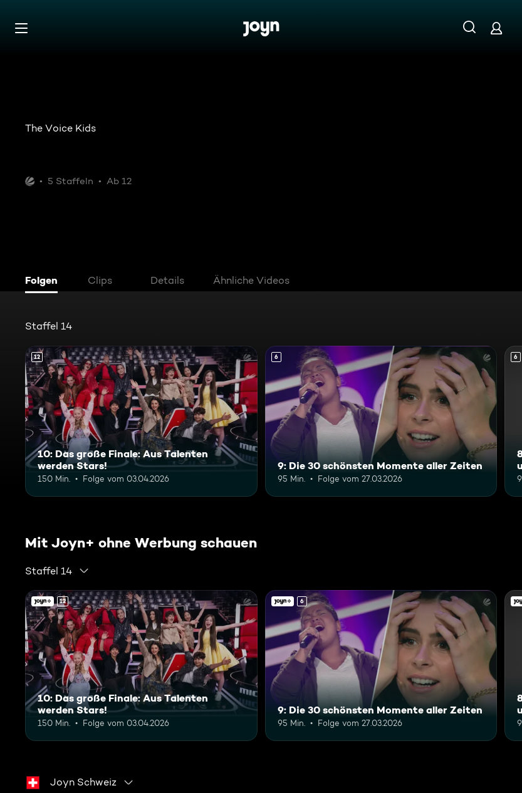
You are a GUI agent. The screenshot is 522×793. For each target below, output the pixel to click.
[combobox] (57, 571)
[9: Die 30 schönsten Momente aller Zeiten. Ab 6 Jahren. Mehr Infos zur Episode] (381, 421)
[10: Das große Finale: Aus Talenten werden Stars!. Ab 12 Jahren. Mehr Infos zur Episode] (141, 421)
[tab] (44, 282)
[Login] (496, 28)
